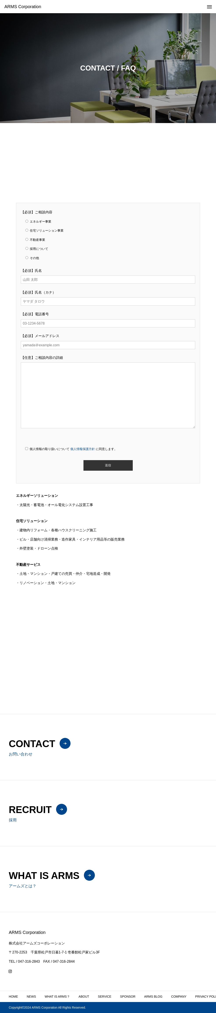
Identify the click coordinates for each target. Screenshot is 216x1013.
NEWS (31, 996)
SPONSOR (127, 996)
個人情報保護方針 (82, 449)
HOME (13, 996)
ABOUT (84, 996)
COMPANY (178, 996)
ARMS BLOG (153, 996)
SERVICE (104, 996)
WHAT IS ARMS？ (57, 996)
